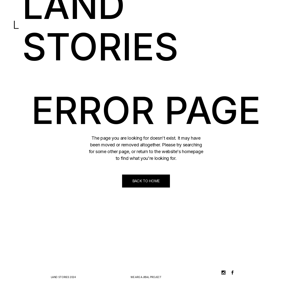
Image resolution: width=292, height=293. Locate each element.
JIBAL (146, 277)
